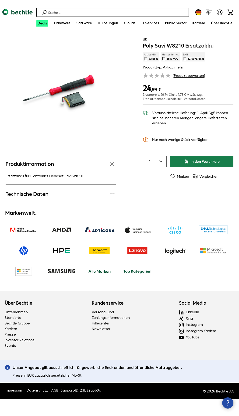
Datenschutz (37, 407)
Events (10, 362)
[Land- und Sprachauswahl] (198, 12)
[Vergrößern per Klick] (61, 108)
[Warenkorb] (231, 12)
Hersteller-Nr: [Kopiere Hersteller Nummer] (170, 73)
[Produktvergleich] (208, 12)
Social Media (192, 320)
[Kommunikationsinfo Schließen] (227, 403)
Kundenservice (107, 320)
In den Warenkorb (202, 178)
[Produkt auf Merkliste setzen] (220, 41)
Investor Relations (20, 356)
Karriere (11, 345)
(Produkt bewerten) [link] (189, 92)
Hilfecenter (100, 340)
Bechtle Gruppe (17, 340)
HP (145, 56)
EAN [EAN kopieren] (193, 73)
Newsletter (101, 345)
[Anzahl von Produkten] (148, 178)
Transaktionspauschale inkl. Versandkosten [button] (174, 115)
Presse (10, 351)
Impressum (14, 407)
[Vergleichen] (229, 41)
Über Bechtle (18, 320)
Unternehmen (16, 328)
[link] (152, 42)
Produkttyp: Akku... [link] (163, 83)
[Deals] (42, 23)
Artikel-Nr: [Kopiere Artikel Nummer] (151, 73)
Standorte (13, 334)
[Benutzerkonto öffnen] (219, 12)
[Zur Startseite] (17, 16)
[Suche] (118, 12)
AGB (54, 407)
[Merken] (179, 193)
